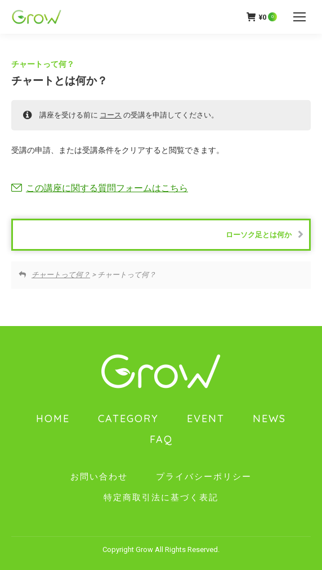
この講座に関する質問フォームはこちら (107, 188)
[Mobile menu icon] (299, 17)
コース (111, 115)
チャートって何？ (42, 64)
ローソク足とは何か (264, 234)
